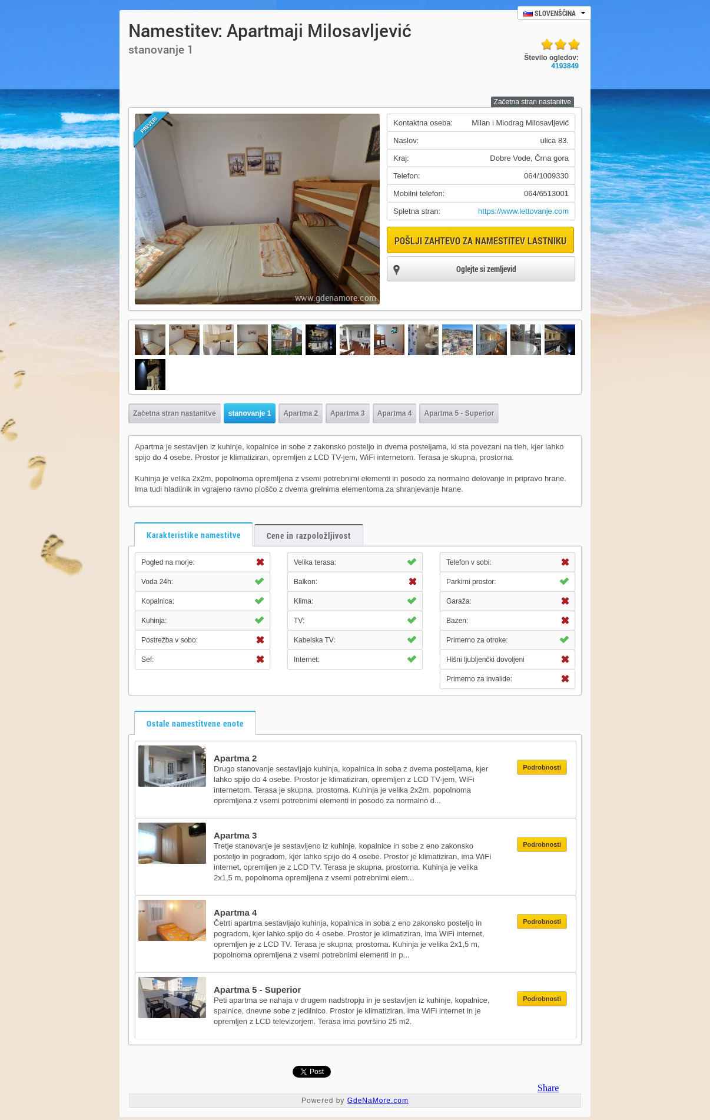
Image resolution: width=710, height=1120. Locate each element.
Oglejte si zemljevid (454, 269)
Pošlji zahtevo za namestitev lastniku (480, 240)
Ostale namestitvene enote (195, 723)
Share (548, 1088)
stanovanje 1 (249, 413)
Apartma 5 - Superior (459, 413)
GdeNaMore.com (378, 1100)
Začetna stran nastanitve (532, 102)
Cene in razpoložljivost (309, 535)
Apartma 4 (394, 413)
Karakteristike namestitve (194, 535)
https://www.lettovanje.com (523, 211)
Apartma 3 (347, 413)
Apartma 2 (300, 413)
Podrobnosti (542, 767)
